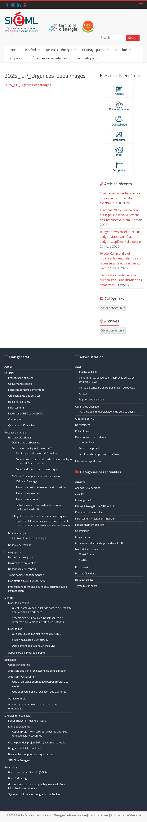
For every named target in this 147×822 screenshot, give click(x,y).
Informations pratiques (88, 461)
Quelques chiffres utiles (21, 425)
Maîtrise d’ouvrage (26, 481)
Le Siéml (30, 49)
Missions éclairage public (22, 557)
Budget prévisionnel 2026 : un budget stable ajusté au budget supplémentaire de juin (120, 236)
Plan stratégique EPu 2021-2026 (27, 581)
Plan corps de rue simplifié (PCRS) (27, 772)
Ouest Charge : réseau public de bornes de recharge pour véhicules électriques (42, 610)
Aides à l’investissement (22, 677)
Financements (16, 407)
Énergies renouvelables (50, 58)
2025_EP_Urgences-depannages (27, 84)
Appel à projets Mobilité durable (26, 652)
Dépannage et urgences (22, 569)
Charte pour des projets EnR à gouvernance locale (36, 742)
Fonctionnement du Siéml (90, 525)
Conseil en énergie (19, 665)
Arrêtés (83, 393)
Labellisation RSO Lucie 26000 (25, 413)
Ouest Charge (87, 554)
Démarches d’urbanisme (26, 442)
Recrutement (82, 425)
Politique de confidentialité (125, 815)
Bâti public (15, 58)
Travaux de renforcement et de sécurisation (41, 487)
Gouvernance (83, 537)
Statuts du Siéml (88, 372)
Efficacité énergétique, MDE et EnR (94, 506)
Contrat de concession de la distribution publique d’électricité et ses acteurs (44, 461)
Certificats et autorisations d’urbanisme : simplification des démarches (121, 280)
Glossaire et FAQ (84, 419)
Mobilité (121, 49)
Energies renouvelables (89, 512)
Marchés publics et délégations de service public (107, 411)
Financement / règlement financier (95, 518)
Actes (78, 367)
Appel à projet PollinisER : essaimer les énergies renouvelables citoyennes (39, 733)
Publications (82, 431)
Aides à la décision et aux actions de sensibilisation (37, 671)
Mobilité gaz (15, 629)
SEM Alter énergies (19, 760)
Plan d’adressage (18, 778)
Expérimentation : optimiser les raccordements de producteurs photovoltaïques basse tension (43, 523)
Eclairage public (93, 49)
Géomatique (85, 58)
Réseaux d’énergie (59, 49)
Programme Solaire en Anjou (24, 748)
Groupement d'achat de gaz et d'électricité (99, 543)
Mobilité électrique (18, 603)
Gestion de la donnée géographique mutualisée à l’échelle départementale (36, 786)
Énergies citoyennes (20, 726)
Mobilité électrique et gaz (89, 549)
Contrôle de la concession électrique (37, 469)
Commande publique (87, 406)
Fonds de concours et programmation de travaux (107, 387)
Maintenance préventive (22, 563)
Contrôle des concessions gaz (29, 538)
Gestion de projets (89, 448)
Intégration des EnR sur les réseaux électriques (39, 516)
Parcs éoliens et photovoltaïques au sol (30, 754)
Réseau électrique (85, 573)
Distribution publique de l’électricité (32, 448)
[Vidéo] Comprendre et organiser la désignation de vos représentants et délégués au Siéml (121, 261)
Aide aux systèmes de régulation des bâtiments (39, 691)
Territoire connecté (86, 586)
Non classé (81, 567)
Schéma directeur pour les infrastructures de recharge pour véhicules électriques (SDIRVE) (38, 620)
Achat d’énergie (17, 698)
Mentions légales (98, 815)
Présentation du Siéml (20, 378)
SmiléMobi (85, 560)
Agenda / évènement (87, 488)
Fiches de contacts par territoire (26, 390)
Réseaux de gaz (17, 533)
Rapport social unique (91, 399)
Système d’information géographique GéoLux (34, 794)
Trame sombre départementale (26, 575)
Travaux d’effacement (28, 499)
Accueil (12, 49)
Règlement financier (19, 401)
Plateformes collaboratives (90, 437)
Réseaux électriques (20, 437)
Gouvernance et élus (20, 384)
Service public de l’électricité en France (38, 453)
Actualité (80, 482)
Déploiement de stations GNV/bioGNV (34, 646)
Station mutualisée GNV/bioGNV (30, 640)
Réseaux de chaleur (19, 545)
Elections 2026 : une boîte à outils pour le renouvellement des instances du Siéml (119, 215)
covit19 (79, 494)
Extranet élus (86, 442)
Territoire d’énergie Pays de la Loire (99, 454)
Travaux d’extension (27, 493)
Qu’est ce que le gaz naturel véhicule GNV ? (36, 634)
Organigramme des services (24, 396)
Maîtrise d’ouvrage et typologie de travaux (36, 476)
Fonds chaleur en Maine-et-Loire (27, 720)
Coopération (15, 419)
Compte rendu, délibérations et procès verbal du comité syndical (121, 198)
